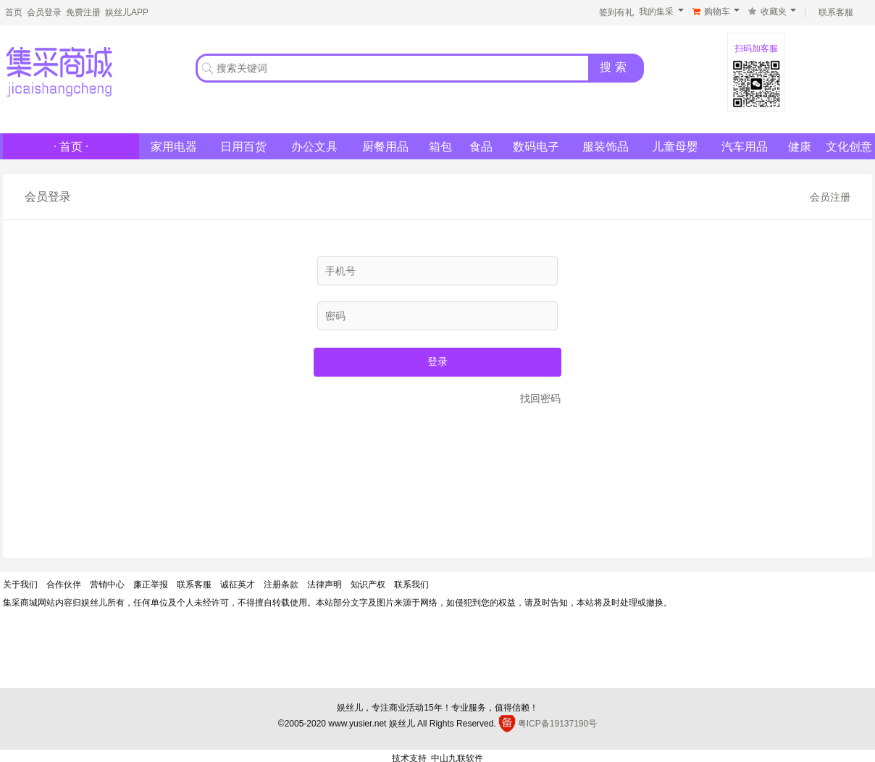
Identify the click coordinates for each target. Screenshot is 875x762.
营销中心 (107, 584)
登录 (437, 361)
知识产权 (368, 584)
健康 (799, 146)
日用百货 (243, 146)
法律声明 (324, 584)
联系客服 (194, 584)
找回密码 (540, 398)
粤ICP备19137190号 (557, 724)
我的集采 (656, 12)
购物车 (717, 12)
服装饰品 (605, 146)
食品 (481, 146)
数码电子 (536, 146)
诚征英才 (237, 584)
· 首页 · (71, 146)
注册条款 (281, 584)
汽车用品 (744, 146)
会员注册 (830, 197)
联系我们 (411, 584)
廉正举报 (150, 584)
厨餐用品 (385, 146)
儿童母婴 (675, 146)
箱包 (440, 146)
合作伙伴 (63, 584)
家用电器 (174, 146)
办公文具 (314, 146)
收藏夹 (774, 12)
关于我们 (20, 584)
